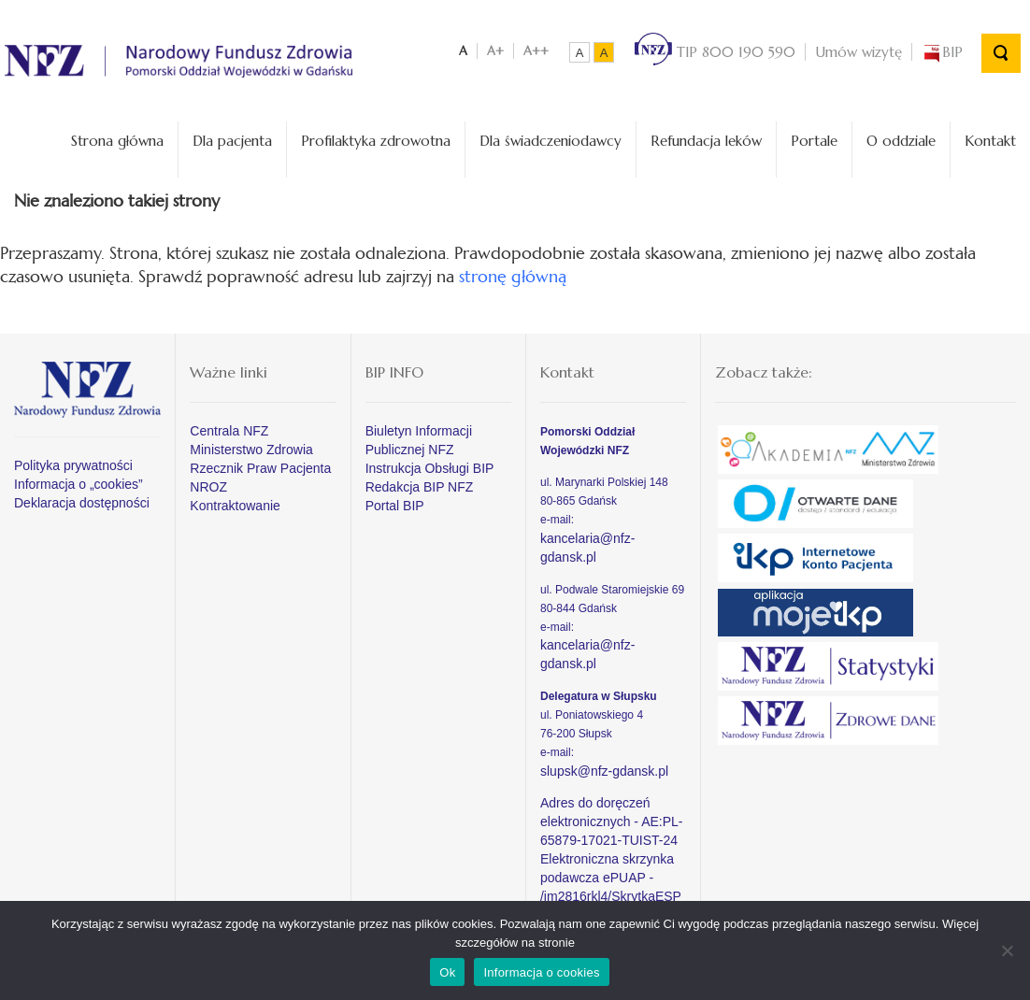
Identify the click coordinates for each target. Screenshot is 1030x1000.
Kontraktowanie (235, 505)
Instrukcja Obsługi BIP (429, 468)
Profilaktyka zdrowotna (376, 141)
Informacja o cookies (541, 972)
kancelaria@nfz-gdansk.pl (587, 547)
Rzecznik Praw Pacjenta (260, 468)
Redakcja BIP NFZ (419, 486)
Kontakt (990, 141)
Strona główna (117, 141)
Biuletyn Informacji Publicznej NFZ (418, 440)
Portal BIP (394, 505)
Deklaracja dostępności (82, 502)
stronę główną (512, 276)
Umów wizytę (858, 52)
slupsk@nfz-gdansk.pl (604, 771)
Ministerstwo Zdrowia (251, 449)
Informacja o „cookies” (78, 484)
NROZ (208, 486)
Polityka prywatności (73, 465)
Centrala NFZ (229, 430)
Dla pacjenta (232, 141)
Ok (447, 972)
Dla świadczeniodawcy (550, 141)
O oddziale (901, 141)
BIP (942, 52)
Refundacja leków (706, 141)
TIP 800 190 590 (715, 52)
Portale (814, 141)
